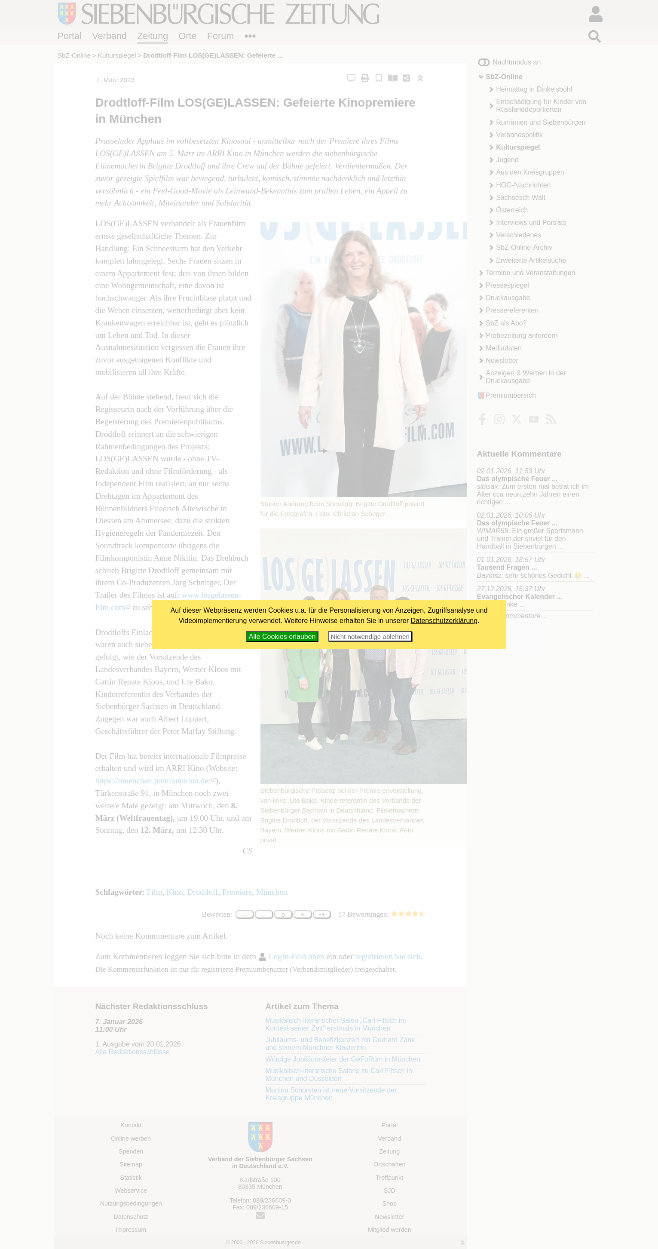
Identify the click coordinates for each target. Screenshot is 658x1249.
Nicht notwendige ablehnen (370, 636)
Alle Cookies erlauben (282, 636)
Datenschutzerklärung (444, 620)
